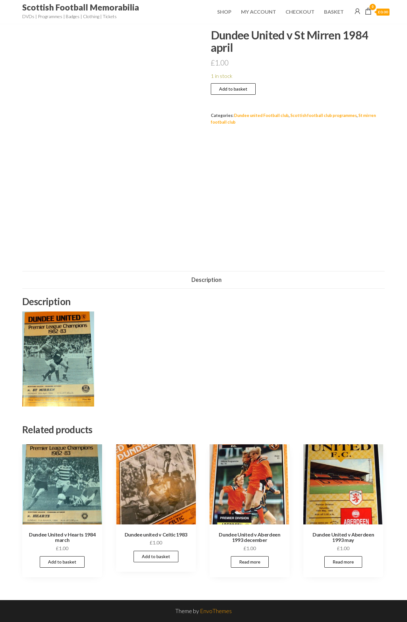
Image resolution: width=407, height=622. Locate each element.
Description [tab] (206, 279)
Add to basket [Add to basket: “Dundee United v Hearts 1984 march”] (62, 561)
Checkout (300, 12)
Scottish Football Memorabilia (80, 7)
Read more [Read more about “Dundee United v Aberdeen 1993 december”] (249, 561)
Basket (334, 12)
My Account (258, 12)
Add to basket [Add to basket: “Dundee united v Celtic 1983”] (156, 556)
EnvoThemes (216, 610)
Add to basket (233, 89)
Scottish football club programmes (323, 115)
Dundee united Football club (261, 115)
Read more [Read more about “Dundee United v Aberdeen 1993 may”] (343, 561)
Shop (224, 12)
